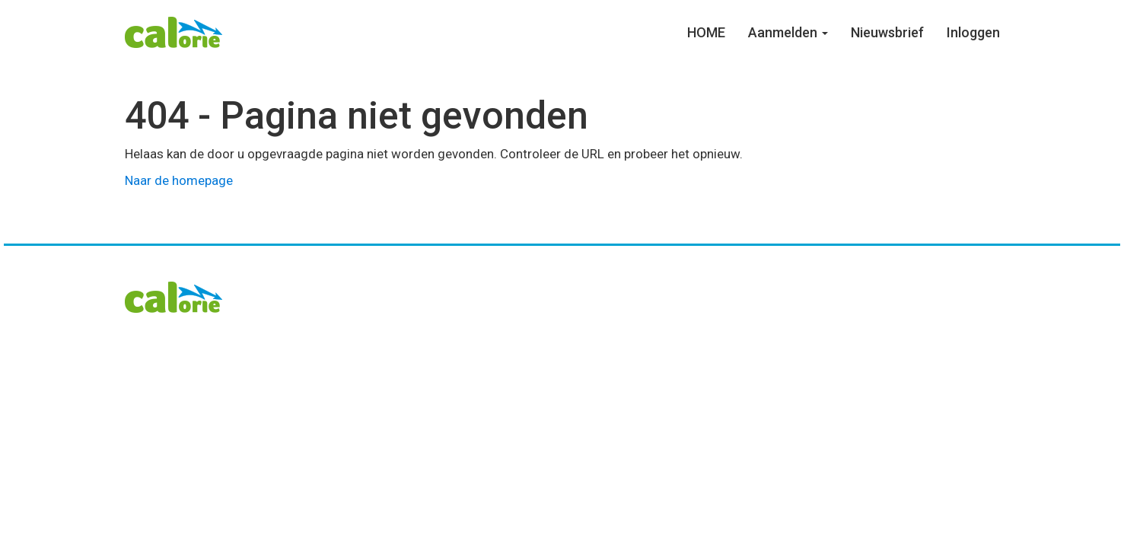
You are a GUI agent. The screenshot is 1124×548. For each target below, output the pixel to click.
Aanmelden (788, 32)
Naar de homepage (179, 180)
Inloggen (973, 32)
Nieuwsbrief (887, 32)
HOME (706, 32)
